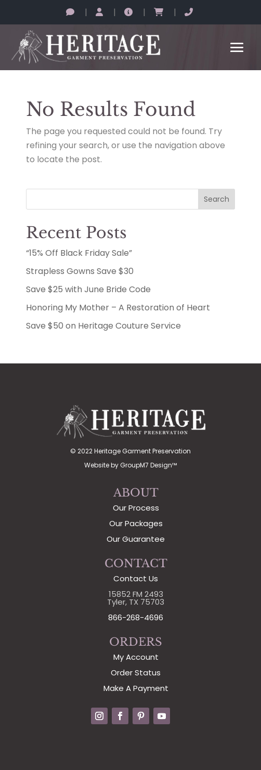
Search (216, 199)
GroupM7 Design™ (148, 465)
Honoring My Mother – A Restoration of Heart (118, 308)
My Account (136, 656)
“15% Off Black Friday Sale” (79, 253)
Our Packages (136, 523)
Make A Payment (135, 688)
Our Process (136, 507)
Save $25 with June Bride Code (88, 289)
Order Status (136, 672)
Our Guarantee (136, 538)
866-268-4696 (135, 617)
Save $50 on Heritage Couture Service (103, 326)
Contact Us (135, 578)
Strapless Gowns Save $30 (80, 271)
